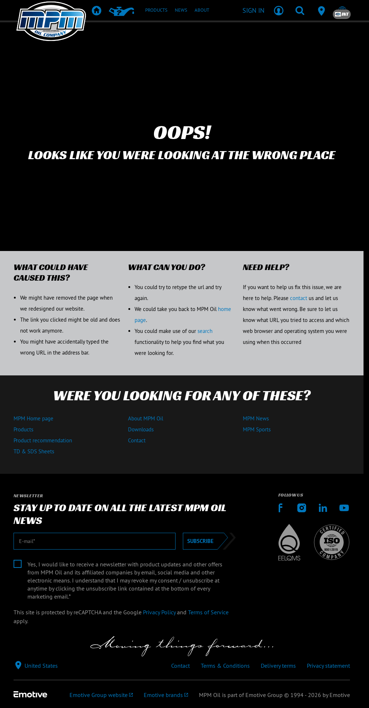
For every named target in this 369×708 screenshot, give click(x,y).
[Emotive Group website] (101, 694)
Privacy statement (328, 665)
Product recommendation (43, 440)
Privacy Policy (159, 612)
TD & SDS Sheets (34, 451)
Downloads (141, 429)
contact (298, 298)
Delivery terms (278, 665)
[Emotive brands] (166, 694)
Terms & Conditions (225, 665)
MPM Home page (33, 418)
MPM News (256, 418)
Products (23, 429)
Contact (137, 440)
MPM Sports (257, 429)
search (204, 330)
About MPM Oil (145, 418)
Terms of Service (208, 612)
